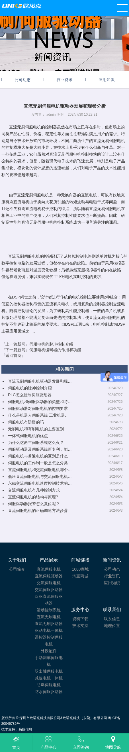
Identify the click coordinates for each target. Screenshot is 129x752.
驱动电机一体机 (49, 630)
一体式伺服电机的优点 (28, 435)
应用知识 (106, 79)
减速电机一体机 (49, 678)
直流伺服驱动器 (49, 576)
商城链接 (80, 560)
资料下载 (80, 619)
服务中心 (80, 609)
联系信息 (112, 619)
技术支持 (80, 625)
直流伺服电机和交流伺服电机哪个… (40, 469)
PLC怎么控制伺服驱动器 (30, 395)
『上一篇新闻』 (37, 344)
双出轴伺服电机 (49, 671)
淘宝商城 (80, 576)
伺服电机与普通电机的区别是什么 (38, 456)
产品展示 (49, 560)
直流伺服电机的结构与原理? (33, 497)
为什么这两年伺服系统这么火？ (36, 442)
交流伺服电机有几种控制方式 (34, 490)
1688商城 (80, 569)
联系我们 (112, 609)
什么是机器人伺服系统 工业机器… (38, 415)
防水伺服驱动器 (49, 691)
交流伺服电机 (49, 583)
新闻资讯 (112, 560)
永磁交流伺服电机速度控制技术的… (40, 483)
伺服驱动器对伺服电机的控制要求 (38, 408)
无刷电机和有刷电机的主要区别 (36, 429)
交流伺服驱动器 (49, 589)
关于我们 (17, 560)
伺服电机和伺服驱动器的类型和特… (40, 401)
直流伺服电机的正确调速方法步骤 (38, 510)
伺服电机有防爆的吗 (26, 422)
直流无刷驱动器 (49, 623)
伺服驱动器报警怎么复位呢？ (34, 503)
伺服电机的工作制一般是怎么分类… (40, 463)
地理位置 (112, 625)
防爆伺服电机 (49, 685)
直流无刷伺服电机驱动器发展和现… (40, 381)
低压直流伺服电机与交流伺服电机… (40, 476)
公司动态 (22, 79)
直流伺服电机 (49, 569)
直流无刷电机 (49, 617)
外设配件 (49, 651)
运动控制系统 (49, 610)
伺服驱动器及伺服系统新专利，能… (40, 449)
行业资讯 (64, 79)
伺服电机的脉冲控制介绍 (30, 388)
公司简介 (17, 569)
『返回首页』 (13, 355)
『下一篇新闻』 (41, 350)
